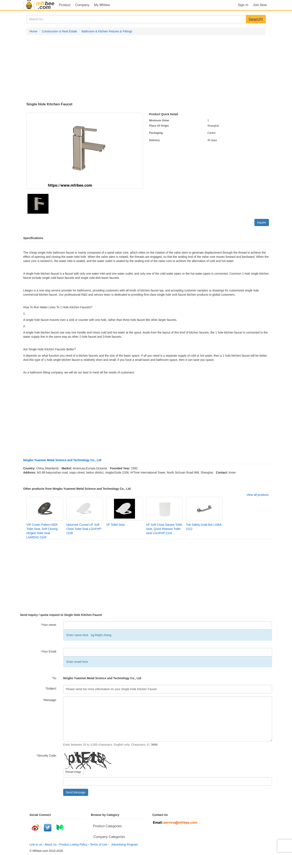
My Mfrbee (102, 5)
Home (33, 31)
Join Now (260, 5)
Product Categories (107, 826)
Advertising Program (124, 844)
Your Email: (49, 651)
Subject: (51, 688)
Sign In (243, 5)
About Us (51, 844)
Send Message (75, 792)
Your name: (49, 624)
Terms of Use (98, 844)
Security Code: (46, 755)
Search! (256, 19)
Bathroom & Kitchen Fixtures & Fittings (107, 31)
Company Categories (109, 837)
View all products (258, 494)
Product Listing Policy (73, 844)
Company (82, 5)
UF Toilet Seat (115, 524)
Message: (50, 700)
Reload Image (73, 771)
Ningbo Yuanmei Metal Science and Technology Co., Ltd (62, 460)
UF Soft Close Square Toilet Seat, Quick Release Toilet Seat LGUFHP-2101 (164, 529)
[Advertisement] (146, 68)
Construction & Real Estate (59, 31)
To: (54, 678)
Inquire (261, 222)
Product (65, 5)
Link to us (36, 844)
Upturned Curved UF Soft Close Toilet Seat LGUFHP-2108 (84, 529)
